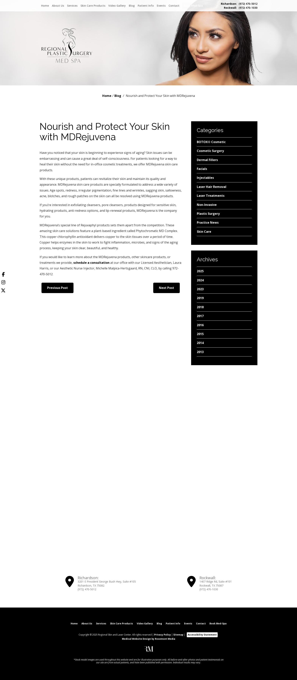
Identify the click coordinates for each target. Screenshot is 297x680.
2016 (200, 325)
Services (72, 5)
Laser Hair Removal (211, 187)
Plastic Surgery (208, 214)
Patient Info (146, 5)
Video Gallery (117, 5)
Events (161, 5)
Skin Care (204, 232)
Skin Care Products (93, 5)
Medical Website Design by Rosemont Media (148, 638)
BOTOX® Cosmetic (211, 142)
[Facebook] (3, 275)
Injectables (205, 178)
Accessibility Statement (202, 633)
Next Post (166, 288)
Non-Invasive (207, 205)
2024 (200, 280)
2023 (200, 289)
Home (45, 5)
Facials (202, 169)
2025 (200, 271)
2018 (200, 307)
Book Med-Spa (193, 5)
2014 (200, 343)
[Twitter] (3, 291)
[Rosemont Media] (148, 650)
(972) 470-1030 (240, 8)
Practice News (208, 222)
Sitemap (178, 633)
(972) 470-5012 (239, 4)
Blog (132, 5)
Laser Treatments (210, 196)
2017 (200, 316)
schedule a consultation (91, 263)
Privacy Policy (162, 633)
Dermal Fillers (207, 160)
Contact (174, 5)
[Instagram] (3, 283)
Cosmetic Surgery (210, 151)
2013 (200, 352)
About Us (58, 5)
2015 (200, 334)
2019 (200, 298)
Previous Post (57, 288)
